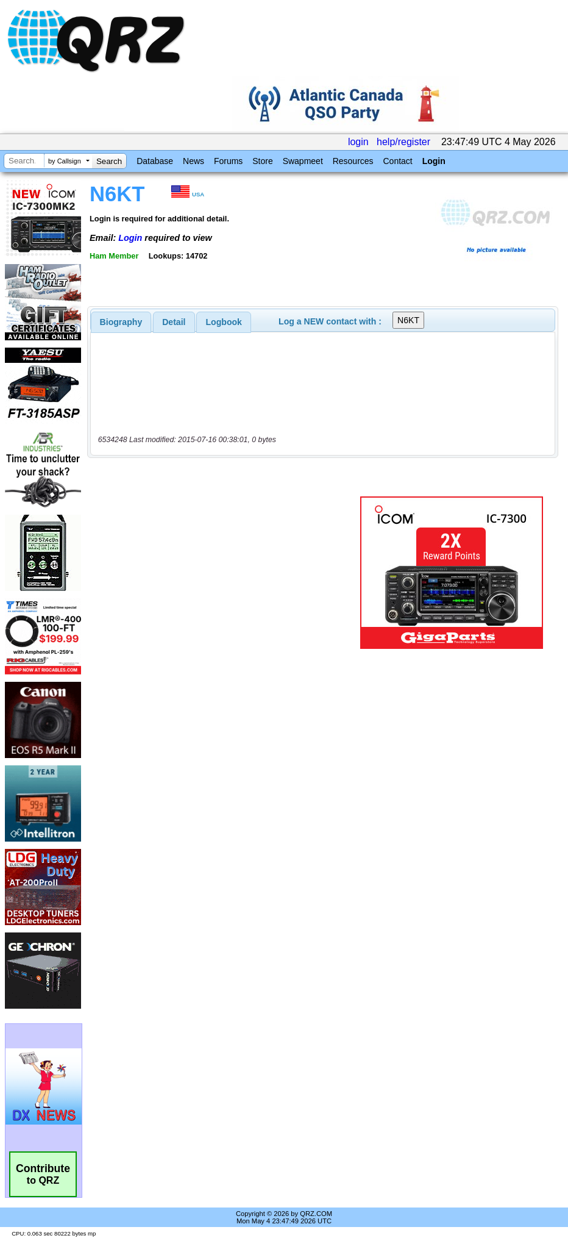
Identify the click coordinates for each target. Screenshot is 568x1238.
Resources (353, 161)
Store (262, 161)
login (358, 142)
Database (155, 161)
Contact (397, 161)
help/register (403, 142)
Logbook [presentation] (224, 322)
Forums (228, 161)
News (193, 161)
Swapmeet (303, 161)
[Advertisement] (226, 572)
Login (434, 161)
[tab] (121, 322)
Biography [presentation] (121, 322)
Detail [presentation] (173, 322)
